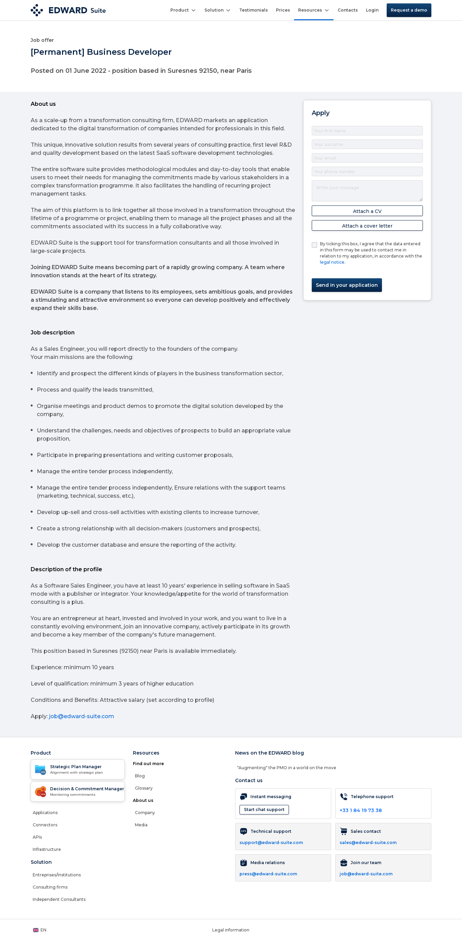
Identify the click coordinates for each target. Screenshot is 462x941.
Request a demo (409, 10)
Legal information (230, 929)
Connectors (45, 824)
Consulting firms (50, 887)
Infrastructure (47, 849)
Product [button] (183, 10)
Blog (140, 775)
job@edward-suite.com (81, 716)
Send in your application (347, 285)
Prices (283, 10)
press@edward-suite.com (268, 873)
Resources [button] (313, 10)
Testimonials (253, 10)
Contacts (348, 10)
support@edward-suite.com (271, 842)
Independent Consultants (59, 899)
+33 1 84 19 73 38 (361, 810)
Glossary (144, 788)
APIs (37, 837)
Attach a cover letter (367, 226)
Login (372, 10)
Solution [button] (217, 10)
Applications (45, 812)
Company (145, 812)
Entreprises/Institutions (57, 874)
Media (141, 824)
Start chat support (264, 809)
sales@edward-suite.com (368, 842)
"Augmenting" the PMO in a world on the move (286, 767)
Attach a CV (367, 211)
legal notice (332, 262)
